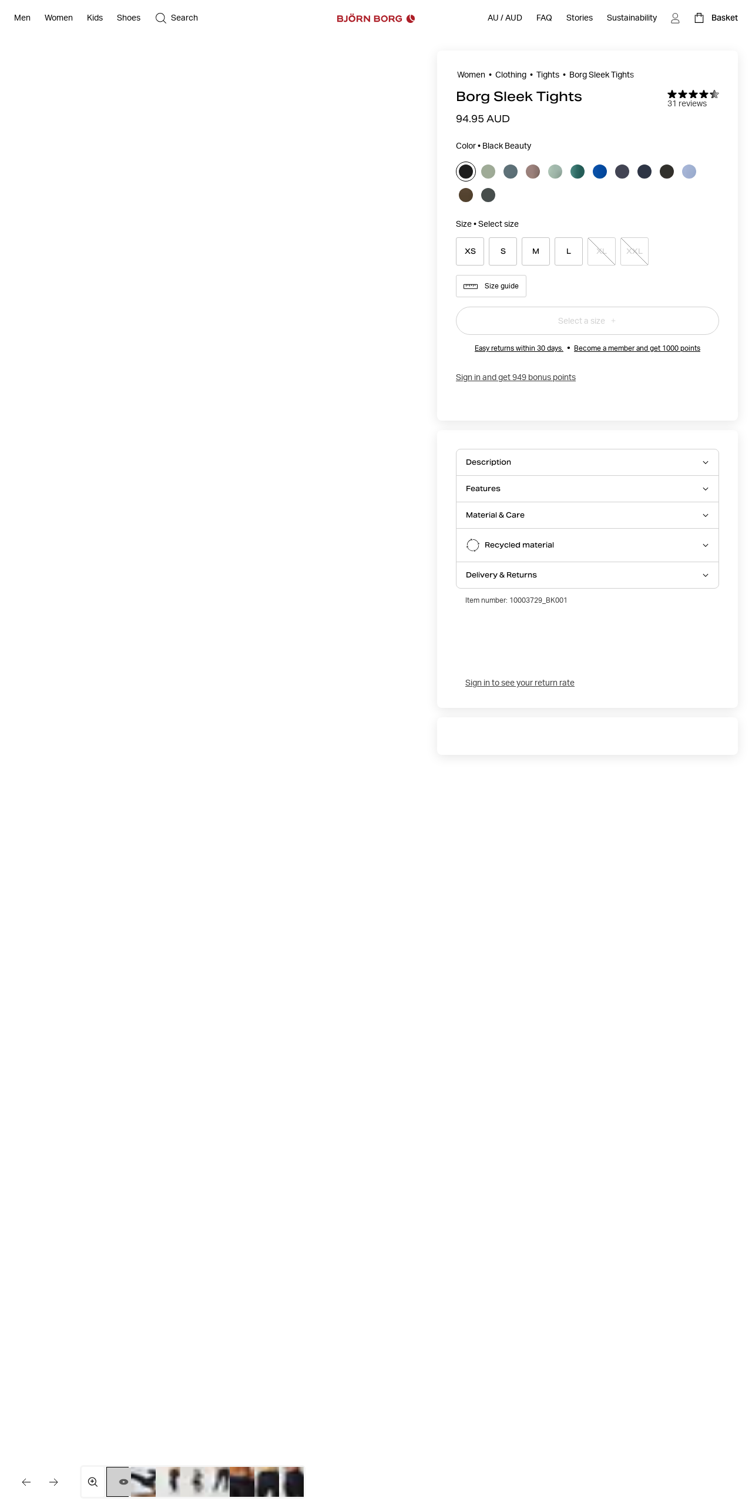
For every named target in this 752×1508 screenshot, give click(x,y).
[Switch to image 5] (222, 1482)
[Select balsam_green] (511, 171)
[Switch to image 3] (172, 1482)
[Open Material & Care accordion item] (587, 515)
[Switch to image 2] (147, 1482)
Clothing (510, 74)
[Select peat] (667, 171)
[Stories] (579, 18)
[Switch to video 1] (123, 1481)
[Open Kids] (95, 18)
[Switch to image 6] (246, 1482)
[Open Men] (22, 18)
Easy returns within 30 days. (519, 348)
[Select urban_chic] (488, 195)
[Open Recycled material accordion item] (587, 545)
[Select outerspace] (644, 171)
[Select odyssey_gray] (622, 171)
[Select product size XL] (602, 251)
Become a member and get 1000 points (637, 348)
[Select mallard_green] (578, 171)
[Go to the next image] (54, 1482)
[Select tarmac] (466, 195)
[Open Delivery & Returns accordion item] (587, 575)
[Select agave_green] (488, 171)
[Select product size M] (536, 251)
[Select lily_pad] (555, 171)
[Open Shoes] (128, 18)
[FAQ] (544, 18)
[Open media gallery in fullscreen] (93, 1482)
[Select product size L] (569, 251)
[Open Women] (59, 18)
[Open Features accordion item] (587, 489)
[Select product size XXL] (634, 251)
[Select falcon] (533, 171)
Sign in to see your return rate (520, 682)
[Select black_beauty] (466, 171)
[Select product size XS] (470, 251)
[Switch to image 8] (296, 1482)
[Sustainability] (632, 18)
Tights (547, 74)
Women (471, 74)
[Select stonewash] (689, 171)
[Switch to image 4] (197, 1482)
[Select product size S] (503, 251)
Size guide (491, 286)
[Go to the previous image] (26, 1482)
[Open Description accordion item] (587, 462)
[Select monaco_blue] (600, 171)
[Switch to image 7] (271, 1482)
